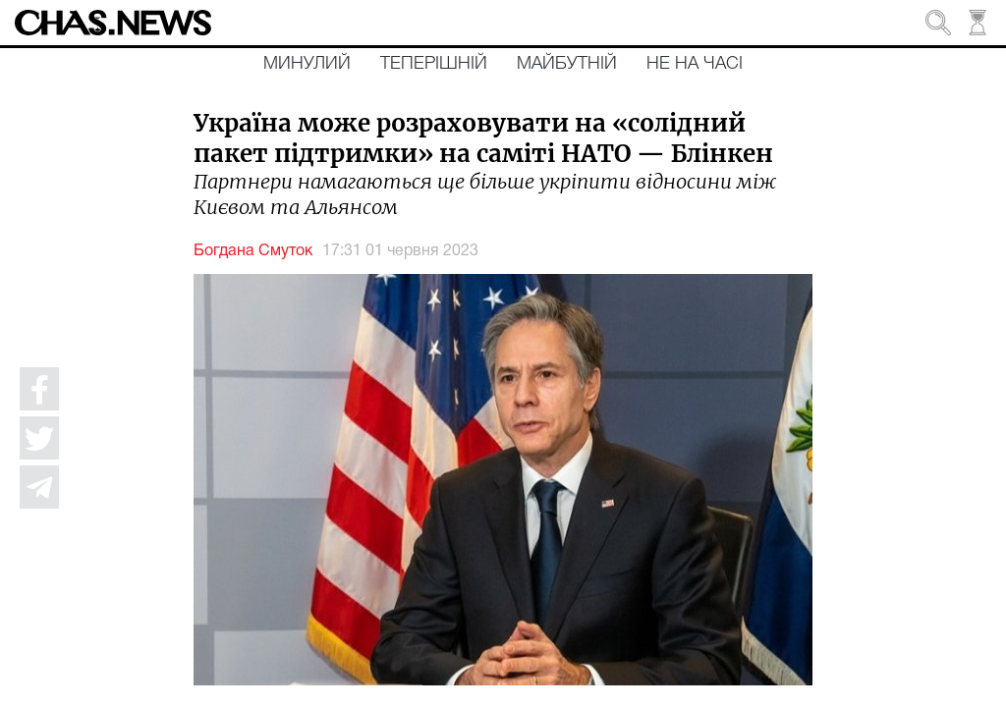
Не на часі (694, 64)
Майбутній (567, 64)
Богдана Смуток (253, 251)
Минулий (307, 64)
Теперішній (433, 64)
